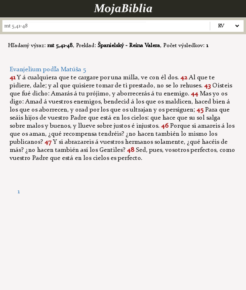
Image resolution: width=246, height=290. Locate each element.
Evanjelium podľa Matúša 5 (48, 69)
